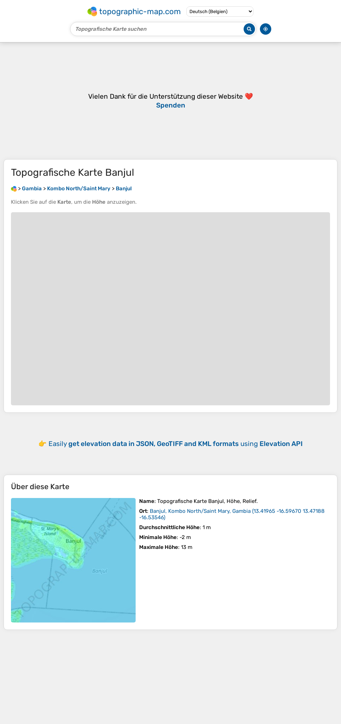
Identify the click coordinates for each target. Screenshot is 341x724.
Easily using (176, 444)
